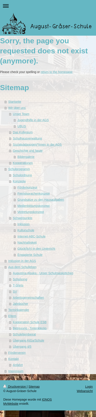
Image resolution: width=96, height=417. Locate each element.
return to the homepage (57, 72)
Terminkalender (18, 310)
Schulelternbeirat (24, 334)
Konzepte (19, 181)
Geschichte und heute (28, 150)
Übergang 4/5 (22, 346)
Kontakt (13, 359)
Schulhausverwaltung (27, 138)
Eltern (12, 316)
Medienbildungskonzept (33, 206)
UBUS (21, 126)
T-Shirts (18, 285)
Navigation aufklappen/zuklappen (48, 5)
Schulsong (20, 279)
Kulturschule (25, 230)
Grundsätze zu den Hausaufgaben (40, 199)
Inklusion (23, 224)
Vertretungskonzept (30, 212)
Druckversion (15, 386)
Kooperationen (23, 163)
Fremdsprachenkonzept (33, 193)
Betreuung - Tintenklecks (30, 328)
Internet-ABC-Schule (31, 236)
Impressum (15, 371)
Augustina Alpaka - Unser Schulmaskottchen (43, 273)
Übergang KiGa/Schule (28, 340)
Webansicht (85, 391)
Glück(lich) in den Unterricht (36, 248)
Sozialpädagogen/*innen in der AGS (37, 144)
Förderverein (17, 352)
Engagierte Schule (29, 254)
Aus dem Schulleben (22, 267)
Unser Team (21, 114)
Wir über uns (17, 108)
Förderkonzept (27, 187)
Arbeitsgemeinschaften (28, 297)
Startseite (14, 101)
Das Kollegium (23, 132)
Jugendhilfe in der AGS (33, 120)
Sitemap (34, 386)
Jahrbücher (20, 303)
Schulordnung (22, 175)
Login (89, 386)
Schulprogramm (19, 169)
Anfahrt (18, 365)
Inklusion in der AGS (22, 261)
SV (15, 291)
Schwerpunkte (22, 218)
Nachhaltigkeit (27, 242)
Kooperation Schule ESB (30, 322)
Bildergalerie (26, 157)
